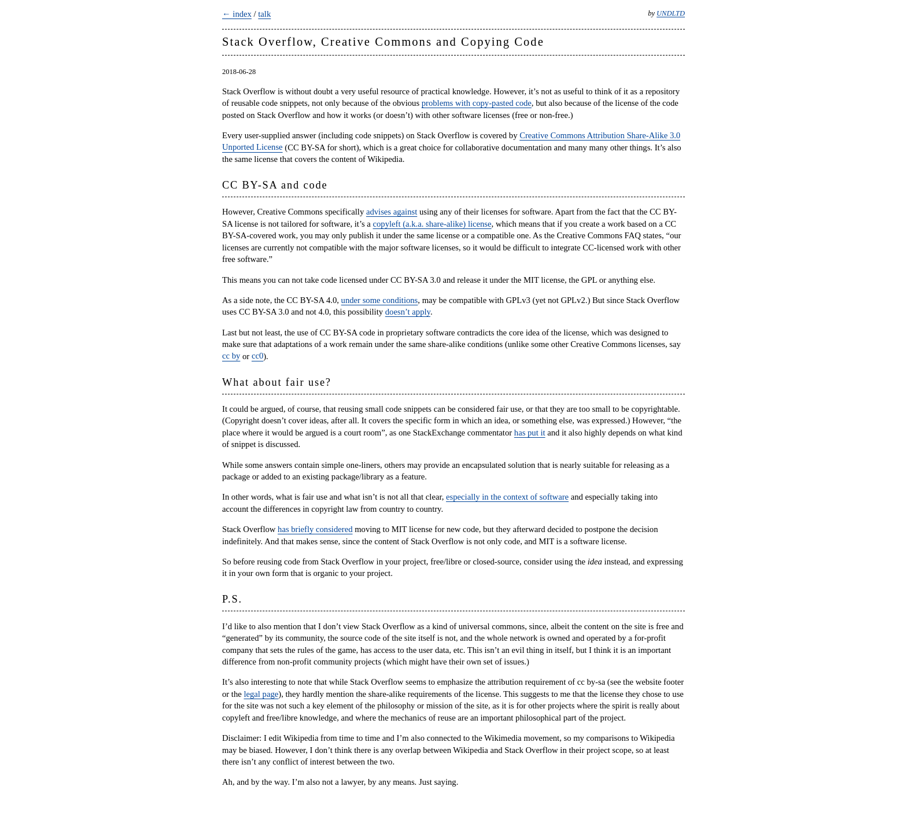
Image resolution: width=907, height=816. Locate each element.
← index (237, 14)
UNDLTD (671, 13)
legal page (261, 694)
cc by (231, 356)
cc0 (257, 356)
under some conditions (379, 300)
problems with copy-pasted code (477, 103)
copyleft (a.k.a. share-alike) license (432, 223)
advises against (391, 211)
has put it (529, 432)
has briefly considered (315, 529)
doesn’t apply (407, 311)
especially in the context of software (507, 496)
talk (264, 14)
